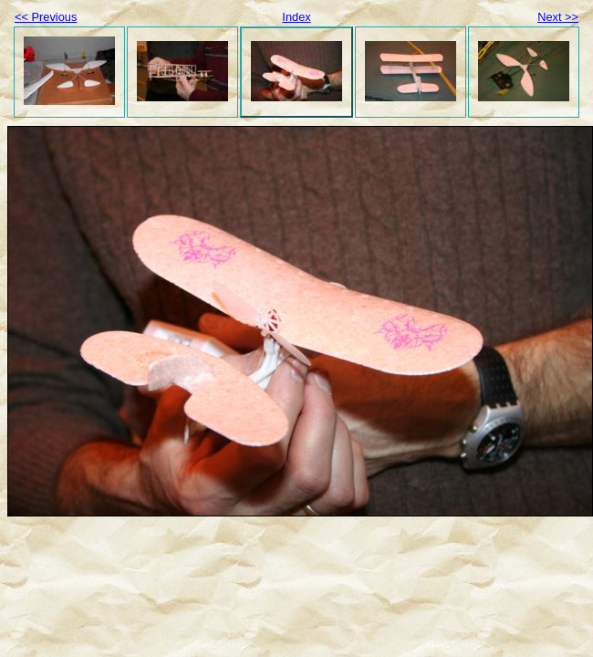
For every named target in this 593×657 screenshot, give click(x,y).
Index (296, 17)
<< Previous (46, 17)
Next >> (557, 17)
